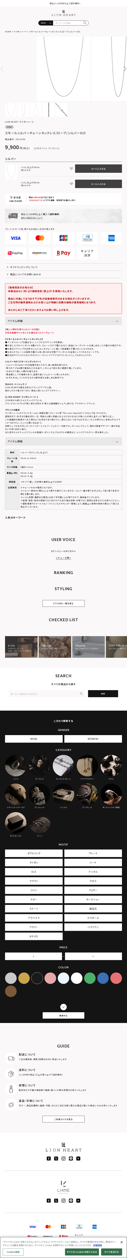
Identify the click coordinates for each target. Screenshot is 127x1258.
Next (123, 68)
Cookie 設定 (13, 1251)
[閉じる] (121, 1242)
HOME (8, 31)
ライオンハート (20, 31)
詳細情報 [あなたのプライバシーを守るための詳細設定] (97, 1245)
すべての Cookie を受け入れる (82, 1251)
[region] (63, 1247)
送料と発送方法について (32, 217)
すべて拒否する (111, 1251)
